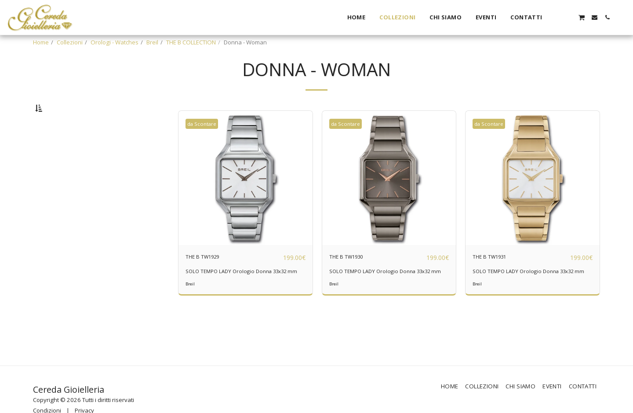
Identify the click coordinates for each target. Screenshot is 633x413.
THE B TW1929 (211, 279)
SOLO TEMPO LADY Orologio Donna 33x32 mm (242, 298)
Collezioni (70, 42)
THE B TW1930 (354, 279)
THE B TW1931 (498, 279)
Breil (152, 42)
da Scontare (205, 146)
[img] (245, 201)
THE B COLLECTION (191, 42)
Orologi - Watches (114, 42)
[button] (556, 17)
